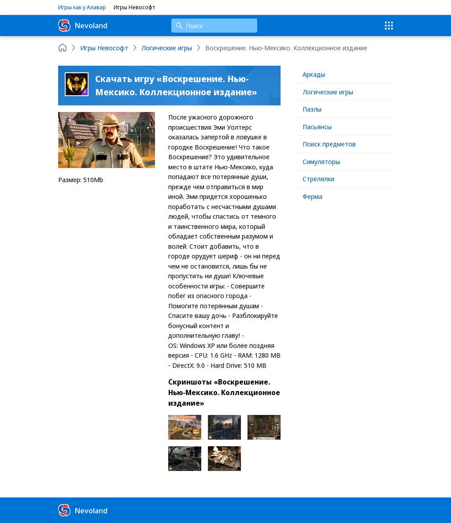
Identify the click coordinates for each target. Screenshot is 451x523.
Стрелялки (318, 178)
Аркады (314, 74)
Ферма (312, 196)
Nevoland (82, 25)
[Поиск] (214, 26)
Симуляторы (321, 161)
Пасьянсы (317, 126)
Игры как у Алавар (82, 7)
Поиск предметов (329, 143)
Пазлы (312, 109)
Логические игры (328, 91)
